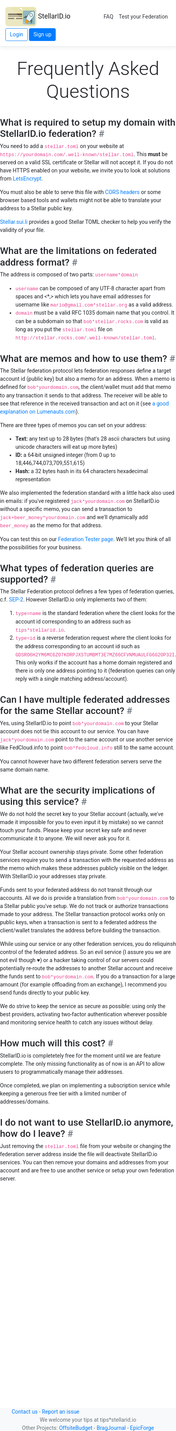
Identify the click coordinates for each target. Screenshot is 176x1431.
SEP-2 (16, 599)
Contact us (25, 1412)
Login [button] (17, 34)
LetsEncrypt (27, 178)
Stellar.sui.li (13, 222)
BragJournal (111, 1428)
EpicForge (142, 1428)
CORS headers (122, 192)
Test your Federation (143, 17)
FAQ (108, 17)
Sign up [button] (42, 34)
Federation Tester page (85, 539)
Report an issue (60, 1412)
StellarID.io (37, 16)
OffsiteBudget (75, 1428)
